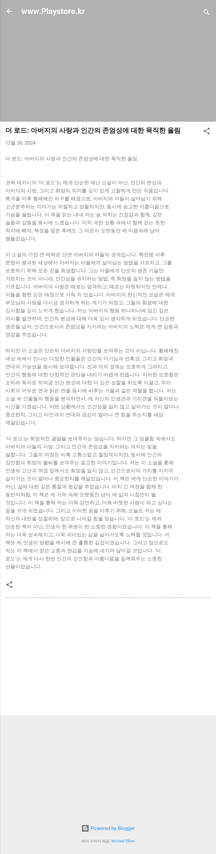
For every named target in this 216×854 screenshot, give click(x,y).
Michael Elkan (123, 841)
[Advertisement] (108, 69)
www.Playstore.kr (53, 11)
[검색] (207, 13)
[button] (207, 132)
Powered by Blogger (108, 828)
